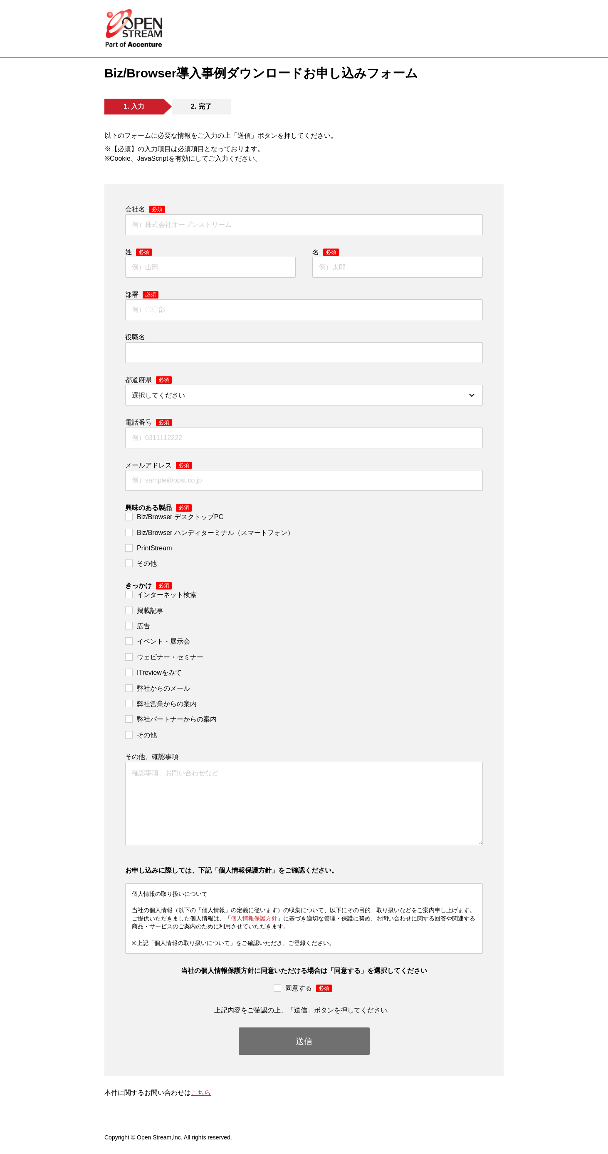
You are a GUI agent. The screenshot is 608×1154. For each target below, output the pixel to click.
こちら (201, 1092)
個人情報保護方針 (254, 918)
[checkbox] (304, 540)
